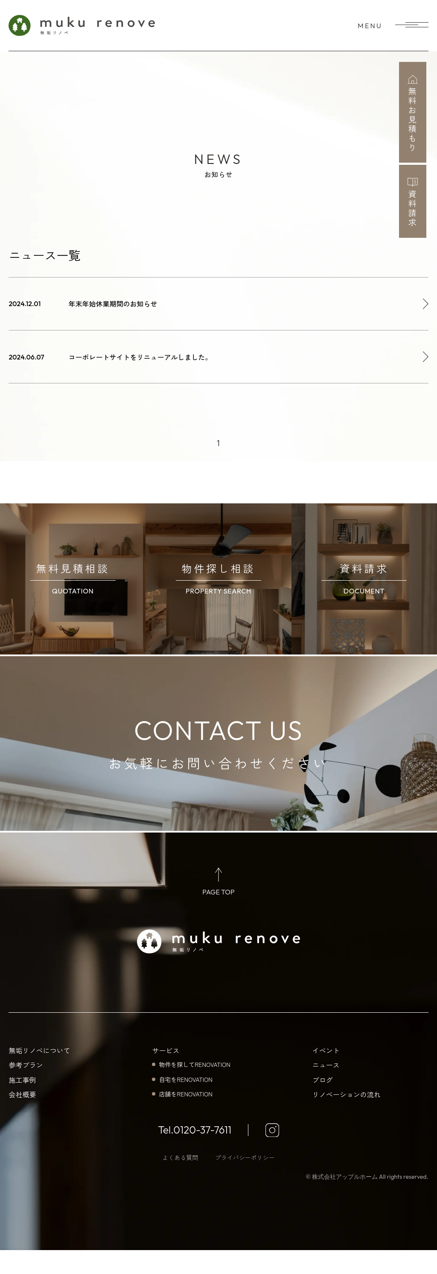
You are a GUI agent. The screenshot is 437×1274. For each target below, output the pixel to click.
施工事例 (22, 1103)
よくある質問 (180, 1181)
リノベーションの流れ (346, 1118)
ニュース (326, 1089)
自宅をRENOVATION (185, 1103)
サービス (165, 1074)
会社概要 (22, 1118)
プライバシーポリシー (245, 1181)
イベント (326, 1074)
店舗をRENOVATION (185, 1117)
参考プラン (26, 1089)
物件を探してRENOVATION (194, 1088)
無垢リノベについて (39, 1074)
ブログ (322, 1103)
